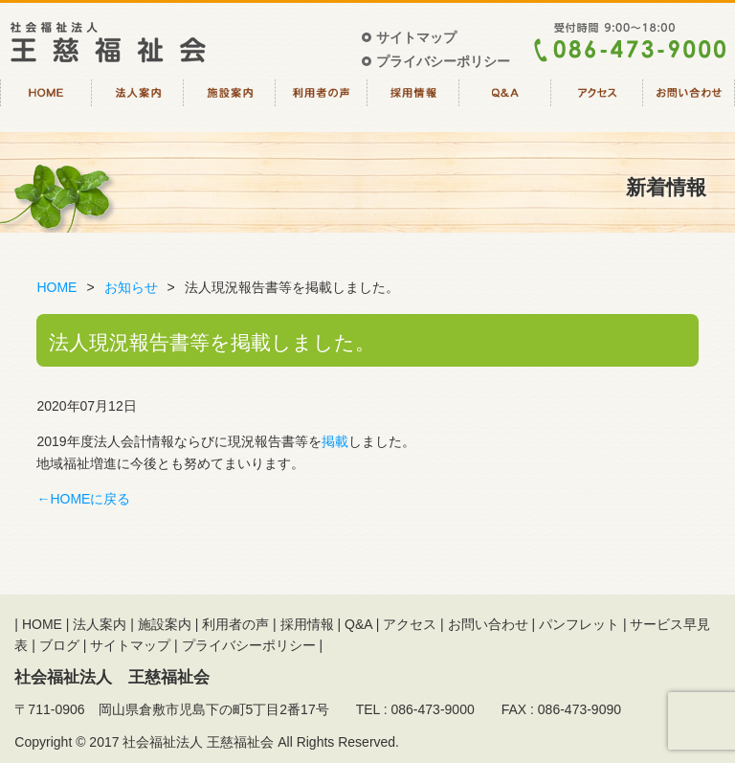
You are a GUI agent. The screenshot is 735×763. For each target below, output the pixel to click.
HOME (46, 103)
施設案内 (230, 103)
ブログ (59, 645)
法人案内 (138, 103)
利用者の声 (322, 103)
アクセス (597, 103)
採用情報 (413, 103)
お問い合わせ (689, 103)
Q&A (505, 103)
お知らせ (131, 287)
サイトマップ (416, 37)
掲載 (335, 441)
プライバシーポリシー (443, 61)
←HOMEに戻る (83, 498)
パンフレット (579, 624)
